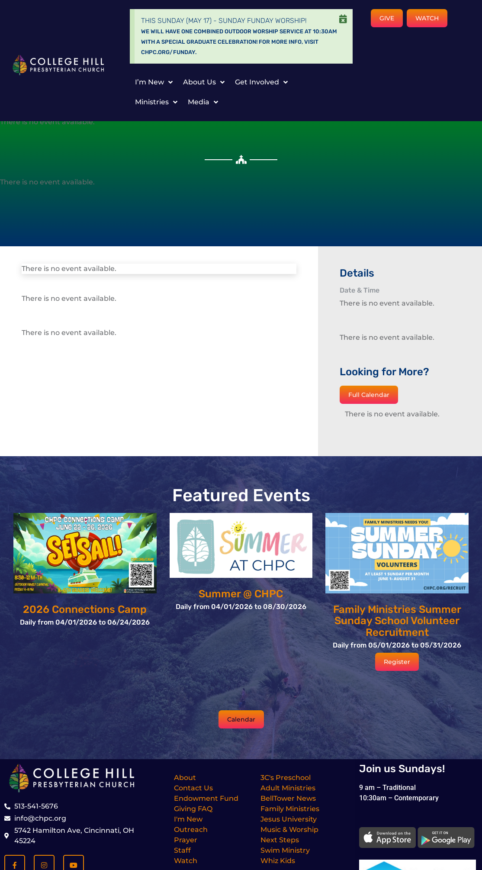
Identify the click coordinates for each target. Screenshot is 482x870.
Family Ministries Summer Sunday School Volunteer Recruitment (397, 620)
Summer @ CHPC (241, 594)
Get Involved (261, 82)
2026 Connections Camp (85, 609)
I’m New (154, 82)
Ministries (156, 102)
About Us (204, 82)
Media (203, 102)
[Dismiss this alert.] (343, 19)
